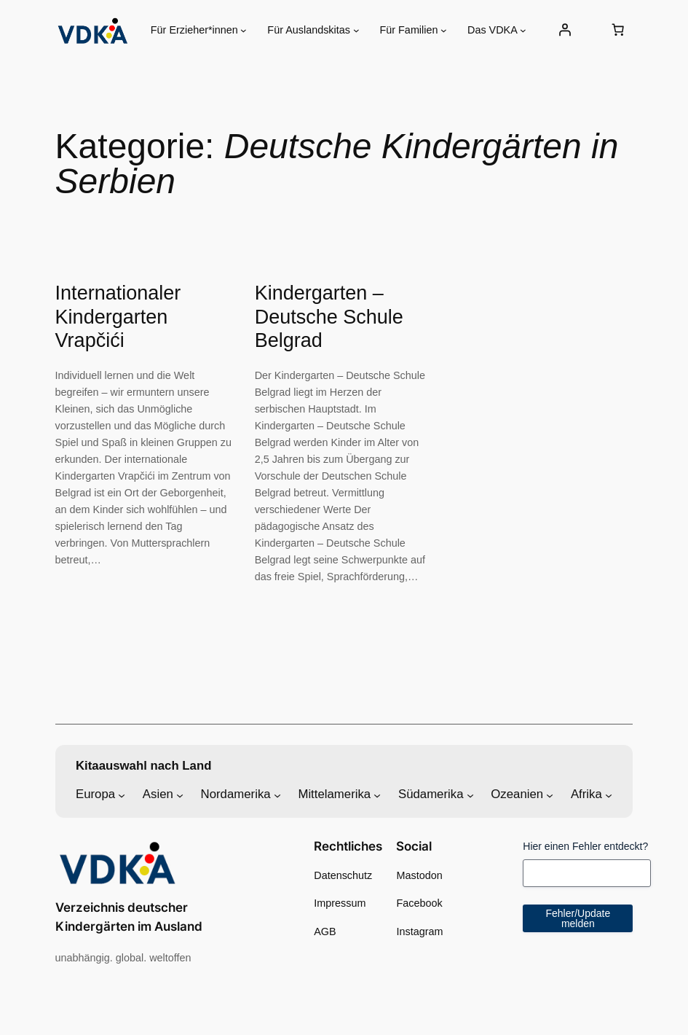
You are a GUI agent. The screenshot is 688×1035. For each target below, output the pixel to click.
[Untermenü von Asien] (179, 794)
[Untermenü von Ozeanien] (549, 794)
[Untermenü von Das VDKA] (523, 30)
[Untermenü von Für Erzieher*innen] (243, 30)
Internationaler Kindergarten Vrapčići (118, 316)
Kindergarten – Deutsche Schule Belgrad (329, 316)
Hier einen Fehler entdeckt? (585, 846)
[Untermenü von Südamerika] (470, 794)
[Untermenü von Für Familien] (443, 30)
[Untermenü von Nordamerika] (277, 794)
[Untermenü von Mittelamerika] (377, 794)
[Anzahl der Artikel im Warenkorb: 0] (617, 30)
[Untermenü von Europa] (121, 794)
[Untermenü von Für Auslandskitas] (356, 30)
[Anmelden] (564, 30)
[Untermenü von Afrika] (608, 794)
